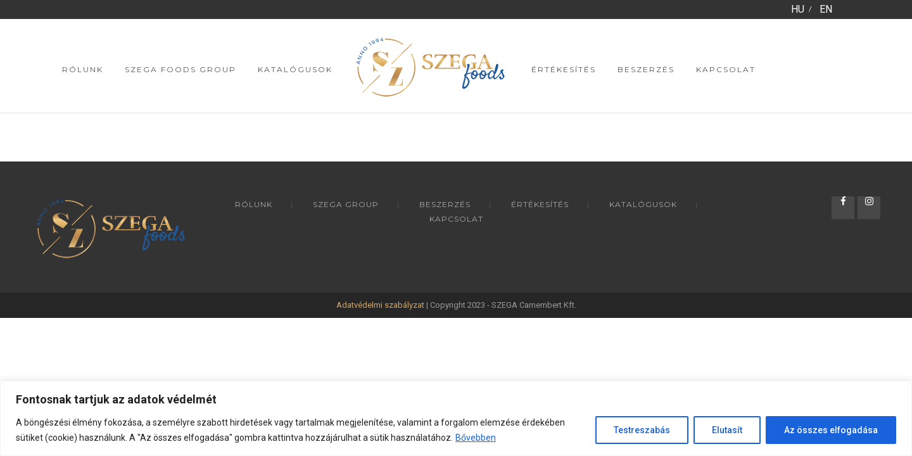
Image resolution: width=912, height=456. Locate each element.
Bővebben (475, 438)
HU (797, 9)
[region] (456, 418)
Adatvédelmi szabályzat (380, 305)
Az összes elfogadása (831, 430)
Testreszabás (642, 430)
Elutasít (727, 430)
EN (826, 9)
